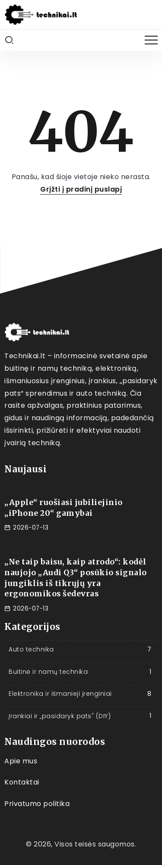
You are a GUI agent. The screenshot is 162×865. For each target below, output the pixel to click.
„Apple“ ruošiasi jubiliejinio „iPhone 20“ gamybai (63, 508)
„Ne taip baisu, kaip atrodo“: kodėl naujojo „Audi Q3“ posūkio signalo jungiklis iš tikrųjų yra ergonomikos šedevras (75, 577)
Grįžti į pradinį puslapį (81, 189)
